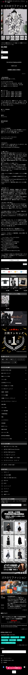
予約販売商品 (4, 413)
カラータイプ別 (4, 432)
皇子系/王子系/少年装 (6, 370)
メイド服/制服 (4, 410)
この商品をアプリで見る (14, 260)
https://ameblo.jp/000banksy (7, 244)
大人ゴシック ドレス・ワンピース (8, 401)
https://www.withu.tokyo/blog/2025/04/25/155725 (12, 230)
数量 (2, 55)
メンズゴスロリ (4, 420)
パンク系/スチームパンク (7, 388)
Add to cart (14, 65)
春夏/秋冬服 (4, 429)
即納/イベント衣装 (5, 376)
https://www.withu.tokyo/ (7, 138)
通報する (24, 264)
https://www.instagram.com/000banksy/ (10, 147)
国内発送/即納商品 (5, 435)
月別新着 (3, 423)
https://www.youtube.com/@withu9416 (10, 247)
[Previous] (1, 22)
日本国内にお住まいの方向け (14, 69)
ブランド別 (3, 407)
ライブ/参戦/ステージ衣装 (7, 385)
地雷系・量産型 (4, 392)
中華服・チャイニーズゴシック (8, 398)
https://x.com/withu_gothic (7, 239)
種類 (2, 50)
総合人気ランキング (5, 373)
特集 (2, 416)
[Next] (26, 22)
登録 (24, 504)
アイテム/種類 (4, 395)
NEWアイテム (4, 426)
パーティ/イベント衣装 (6, 438)
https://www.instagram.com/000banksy (10, 241)
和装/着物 (3, 404)
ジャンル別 (3, 379)
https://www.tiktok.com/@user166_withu (10, 250)
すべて (4, 271)
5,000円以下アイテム (6, 382)
